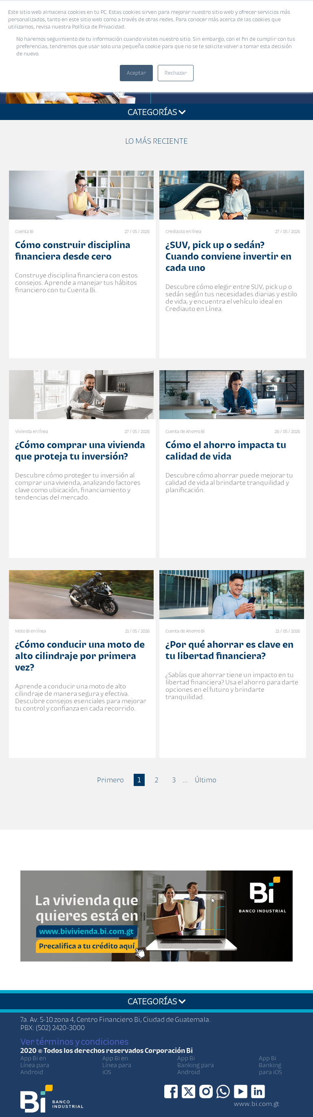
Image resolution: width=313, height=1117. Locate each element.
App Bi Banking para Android (195, 1065)
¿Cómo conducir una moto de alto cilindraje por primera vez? (80, 656)
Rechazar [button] (176, 73)
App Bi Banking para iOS (270, 1065)
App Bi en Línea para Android (34, 1065)
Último (205, 780)
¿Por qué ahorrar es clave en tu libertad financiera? (229, 650)
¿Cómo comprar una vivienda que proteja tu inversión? (80, 450)
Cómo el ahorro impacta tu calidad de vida (225, 450)
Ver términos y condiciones (74, 1041)
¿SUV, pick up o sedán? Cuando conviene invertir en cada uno (228, 256)
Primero (110, 780)
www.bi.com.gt (256, 1103)
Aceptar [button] (136, 73)
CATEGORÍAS (157, 112)
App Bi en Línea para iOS (116, 1065)
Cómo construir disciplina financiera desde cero (72, 250)
